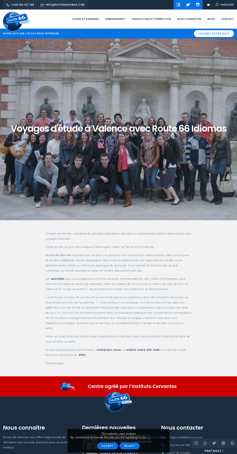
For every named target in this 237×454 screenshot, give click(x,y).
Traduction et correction (151, 19)
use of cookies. (157, 437)
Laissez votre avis (214, 33)
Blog (211, 19)
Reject (129, 446)
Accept (108, 446)
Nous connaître (189, 19)
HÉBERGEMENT (115, 19)
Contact (227, 19)
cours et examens (85, 19)
